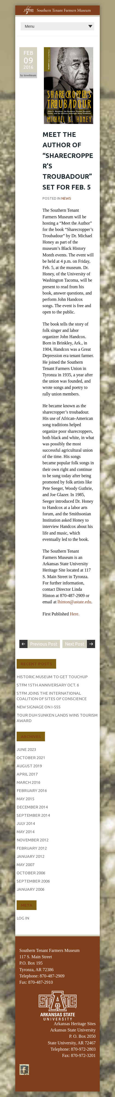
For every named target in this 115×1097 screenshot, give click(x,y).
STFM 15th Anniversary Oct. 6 (48, 685)
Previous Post (43, 643)
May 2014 (25, 831)
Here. (74, 614)
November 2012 (33, 840)
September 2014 (33, 815)
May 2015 (25, 798)
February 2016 (32, 790)
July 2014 (26, 823)
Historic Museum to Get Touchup (52, 676)
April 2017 (27, 774)
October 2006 (31, 872)
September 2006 (33, 881)
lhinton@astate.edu (74, 602)
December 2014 (32, 807)
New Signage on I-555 (38, 707)
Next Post (74, 643)
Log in (23, 918)
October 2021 (31, 757)
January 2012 (30, 856)
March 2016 (28, 782)
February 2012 (32, 848)
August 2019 (29, 766)
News (66, 198)
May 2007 (25, 864)
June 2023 (26, 749)
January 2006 (30, 889)
